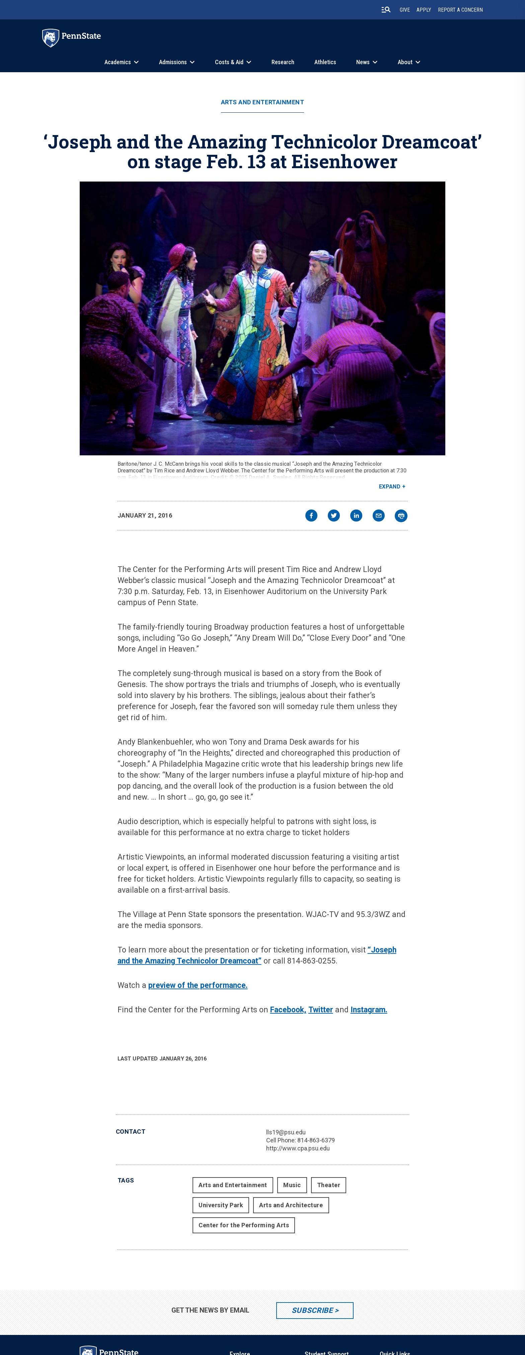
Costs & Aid (229, 62)
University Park (221, 1205)
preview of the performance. (198, 985)
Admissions (173, 62)
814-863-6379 (316, 1140)
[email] (379, 516)
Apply (424, 10)
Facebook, (288, 1009)
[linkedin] (356, 516)
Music (292, 1185)
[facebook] (311, 516)
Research (283, 62)
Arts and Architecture (291, 1205)
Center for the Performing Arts (244, 1225)
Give (405, 10)
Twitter (320, 1009)
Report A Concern (460, 10)
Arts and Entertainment (262, 102)
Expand (390, 486)
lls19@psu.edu (286, 1132)
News (363, 62)
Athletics (325, 62)
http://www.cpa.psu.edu (298, 1148)
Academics (117, 62)
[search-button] (386, 10)
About (405, 62)
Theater (329, 1185)
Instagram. (369, 1009)
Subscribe (312, 1310)
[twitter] (334, 516)
